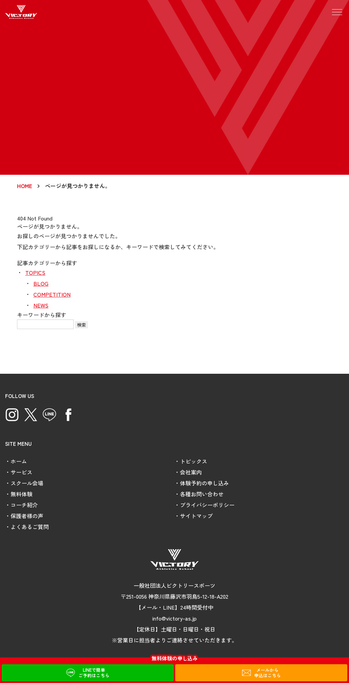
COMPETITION (52, 294)
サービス (21, 472)
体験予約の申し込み (204, 483)
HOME (24, 186)
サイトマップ (196, 516)
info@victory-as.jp (174, 618)
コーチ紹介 (24, 505)
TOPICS (35, 272)
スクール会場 (27, 483)
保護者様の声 (27, 516)
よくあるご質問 (30, 527)
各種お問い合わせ (202, 494)
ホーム (19, 461)
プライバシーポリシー (207, 505)
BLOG (40, 283)
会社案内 (191, 472)
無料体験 (21, 494)
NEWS (40, 305)
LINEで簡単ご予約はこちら (93, 673)
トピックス (193, 461)
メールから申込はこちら (267, 673)
